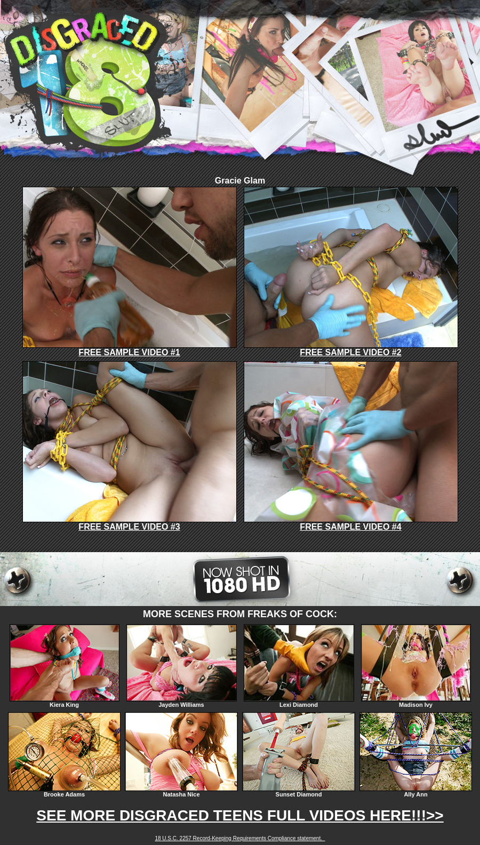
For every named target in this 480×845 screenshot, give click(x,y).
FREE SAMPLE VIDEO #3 (129, 523)
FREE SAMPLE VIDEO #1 (129, 348)
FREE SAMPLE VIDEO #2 (351, 348)
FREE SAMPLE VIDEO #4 (351, 523)
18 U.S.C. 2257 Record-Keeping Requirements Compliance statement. (240, 838)
